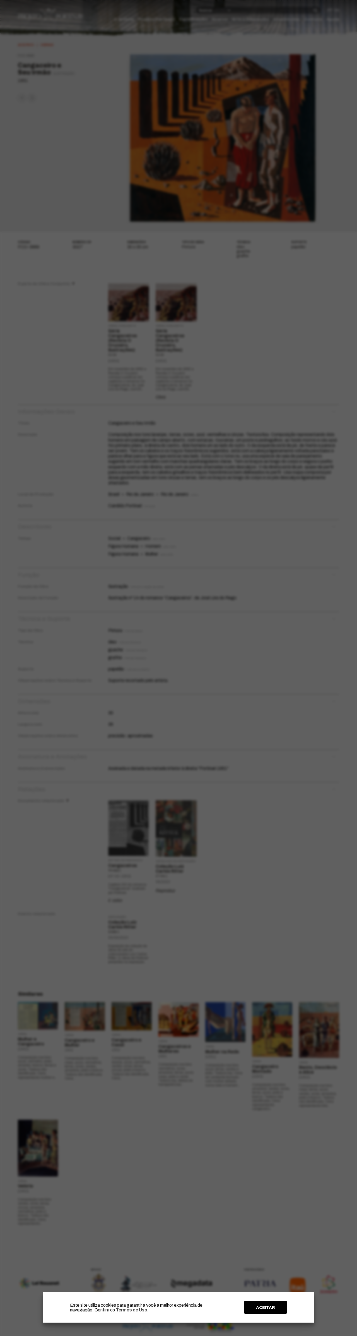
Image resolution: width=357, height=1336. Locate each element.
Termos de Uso (131, 1310)
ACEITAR (265, 1307)
